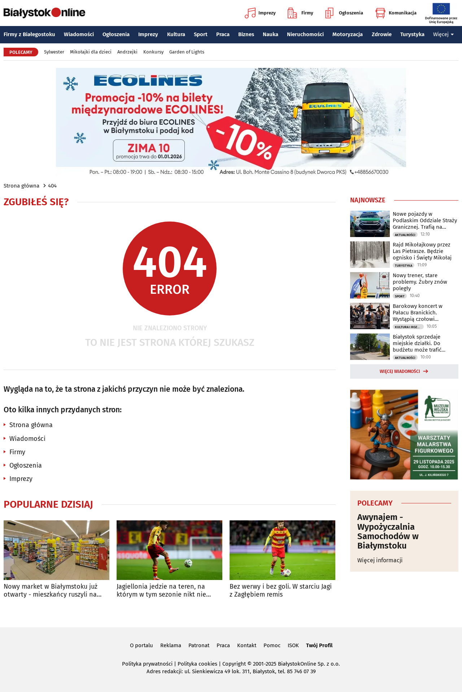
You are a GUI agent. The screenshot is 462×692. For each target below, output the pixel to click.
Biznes (246, 34)
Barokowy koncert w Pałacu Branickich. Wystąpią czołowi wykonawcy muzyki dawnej (425, 312)
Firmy (300, 13)
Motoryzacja (347, 34)
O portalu (141, 645)
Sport (201, 34)
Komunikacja (396, 13)
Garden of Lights (186, 52)
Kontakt (246, 645)
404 (52, 185)
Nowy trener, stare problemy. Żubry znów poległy (420, 282)
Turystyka (412, 34)
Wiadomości (79, 34)
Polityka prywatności (147, 664)
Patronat (198, 645)
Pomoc (271, 645)
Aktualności (405, 235)
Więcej (443, 34)
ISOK (293, 645)
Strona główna (21, 185)
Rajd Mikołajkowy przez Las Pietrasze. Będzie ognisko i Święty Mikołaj (422, 251)
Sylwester (54, 52)
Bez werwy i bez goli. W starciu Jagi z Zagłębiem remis (281, 590)
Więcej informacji (380, 560)
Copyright (234, 664)
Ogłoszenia (344, 13)
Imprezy (260, 13)
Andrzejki (127, 52)
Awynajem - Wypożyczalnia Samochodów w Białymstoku (388, 531)
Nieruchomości (305, 34)
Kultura (176, 34)
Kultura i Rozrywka (409, 327)
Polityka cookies (197, 664)
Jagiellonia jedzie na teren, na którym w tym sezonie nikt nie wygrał (161, 590)
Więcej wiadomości (400, 371)
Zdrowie (382, 34)
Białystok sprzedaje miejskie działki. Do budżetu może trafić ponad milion (417, 343)
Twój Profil (319, 645)
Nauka (270, 34)
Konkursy (153, 52)
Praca (223, 34)
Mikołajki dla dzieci (91, 52)
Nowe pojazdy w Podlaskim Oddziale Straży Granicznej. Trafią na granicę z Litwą (425, 220)
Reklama (170, 645)
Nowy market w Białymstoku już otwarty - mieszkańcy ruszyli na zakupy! (50, 590)
